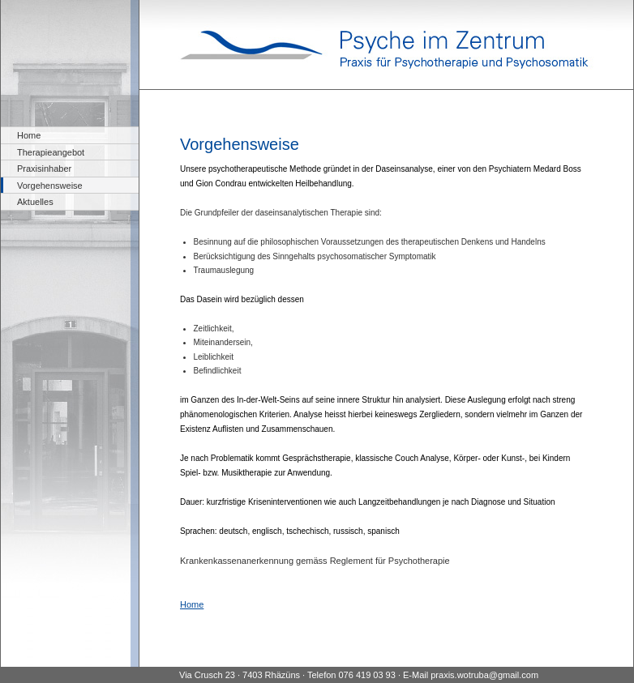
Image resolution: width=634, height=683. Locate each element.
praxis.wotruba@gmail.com (484, 675)
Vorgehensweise (50, 185)
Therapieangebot (50, 152)
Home (29, 135)
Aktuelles (35, 202)
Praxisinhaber (44, 168)
